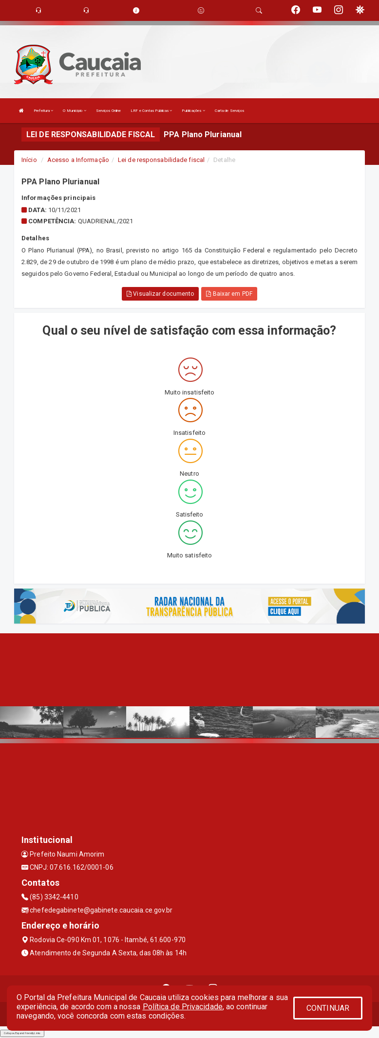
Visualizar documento (160, 293)
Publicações (193, 110)
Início (29, 159)
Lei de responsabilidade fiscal (161, 159)
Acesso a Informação (78, 159)
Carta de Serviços (230, 110)
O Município (74, 110)
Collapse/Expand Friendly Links (22, 1033)
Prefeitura (43, 110)
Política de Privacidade (183, 1006)
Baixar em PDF (229, 293)
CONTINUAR (327, 1008)
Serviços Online (108, 110)
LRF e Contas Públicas (151, 110)
